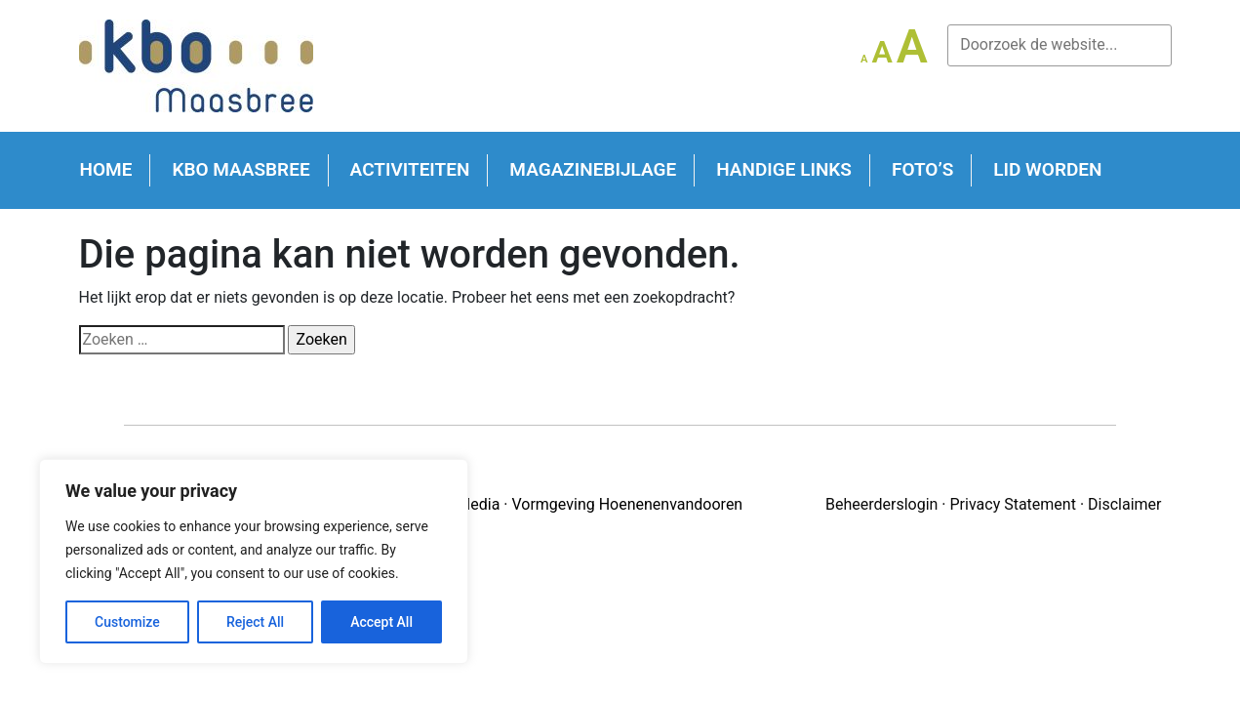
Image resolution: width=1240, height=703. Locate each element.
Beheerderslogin (881, 504)
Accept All (381, 622)
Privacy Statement (1013, 504)
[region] (253, 561)
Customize (127, 622)
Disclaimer (1124, 504)
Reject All (255, 622)
